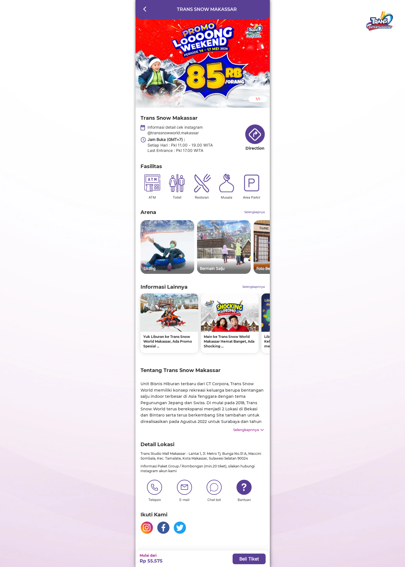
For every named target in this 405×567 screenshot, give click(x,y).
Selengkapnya (254, 212)
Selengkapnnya (253, 287)
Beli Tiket (249, 559)
